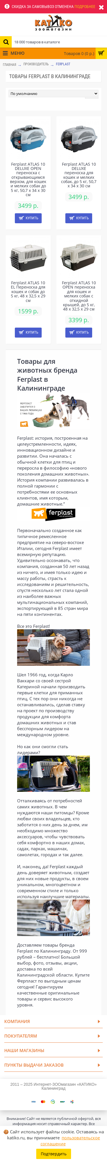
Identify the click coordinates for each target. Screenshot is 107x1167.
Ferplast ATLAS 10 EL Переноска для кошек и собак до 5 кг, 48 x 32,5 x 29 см (28, 291)
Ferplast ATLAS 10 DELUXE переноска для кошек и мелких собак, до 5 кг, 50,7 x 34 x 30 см (78, 175)
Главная (9, 65)
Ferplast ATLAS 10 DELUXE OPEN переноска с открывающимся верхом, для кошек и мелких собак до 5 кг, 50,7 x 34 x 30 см (28, 179)
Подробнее (84, 6)
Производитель (36, 64)
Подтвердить (53, 1153)
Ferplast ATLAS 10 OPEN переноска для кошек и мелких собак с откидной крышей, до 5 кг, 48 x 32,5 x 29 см (79, 296)
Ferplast (63, 64)
